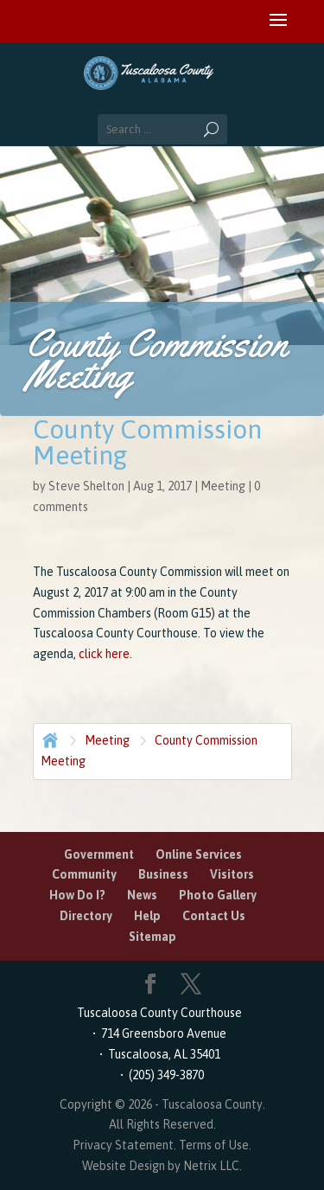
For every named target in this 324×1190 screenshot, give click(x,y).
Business (163, 874)
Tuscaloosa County (212, 1104)
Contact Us (213, 916)
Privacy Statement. (124, 1145)
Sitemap (152, 937)
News (142, 895)
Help (147, 916)
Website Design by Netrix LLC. (162, 1166)
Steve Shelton (86, 486)
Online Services (199, 854)
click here (104, 654)
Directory (86, 916)
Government (99, 854)
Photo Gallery (218, 895)
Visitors (232, 874)
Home (48, 738)
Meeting (222, 486)
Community (84, 874)
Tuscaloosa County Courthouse (162, 1013)
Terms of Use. (215, 1145)
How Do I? (77, 895)
